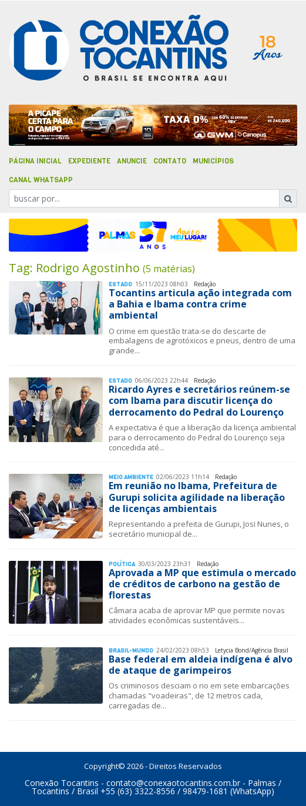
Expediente (89, 161)
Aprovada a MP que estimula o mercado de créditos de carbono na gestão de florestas (202, 583)
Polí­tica (122, 564)
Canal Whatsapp (41, 180)
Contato (169, 161)
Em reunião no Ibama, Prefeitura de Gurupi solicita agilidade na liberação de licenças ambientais (197, 496)
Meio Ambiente (131, 477)
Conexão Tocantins (62, 782)
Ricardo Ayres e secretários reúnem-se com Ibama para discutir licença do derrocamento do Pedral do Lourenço (199, 400)
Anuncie (132, 161)
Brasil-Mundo (131, 650)
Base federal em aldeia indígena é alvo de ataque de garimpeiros (200, 665)
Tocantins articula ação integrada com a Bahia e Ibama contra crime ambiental (200, 304)
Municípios (213, 161)
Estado (120, 284)
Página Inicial (35, 161)
